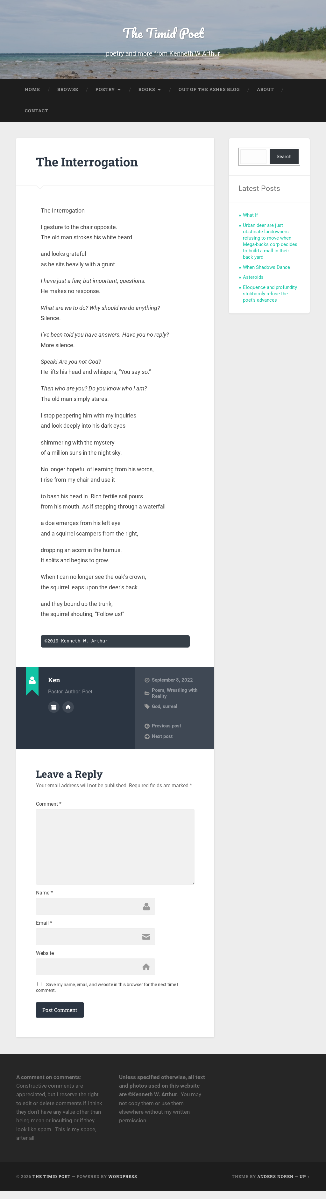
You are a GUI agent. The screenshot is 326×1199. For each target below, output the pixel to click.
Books (146, 91)
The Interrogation (90, 163)
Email (44, 929)
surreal (170, 708)
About (265, 91)
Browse (67, 91)
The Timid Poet (163, 33)
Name (44, 898)
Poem (158, 692)
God (156, 708)
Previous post (166, 728)
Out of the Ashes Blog (209, 91)
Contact (36, 113)
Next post (162, 738)
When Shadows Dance (266, 269)
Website (45, 960)
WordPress (122, 1184)
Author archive (54, 708)
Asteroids (253, 279)
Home (32, 91)
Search (284, 158)
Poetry (105, 91)
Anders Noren (275, 1184)
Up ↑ (304, 1184)
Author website (68, 708)
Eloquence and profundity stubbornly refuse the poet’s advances (270, 295)
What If (250, 217)
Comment (48, 806)
